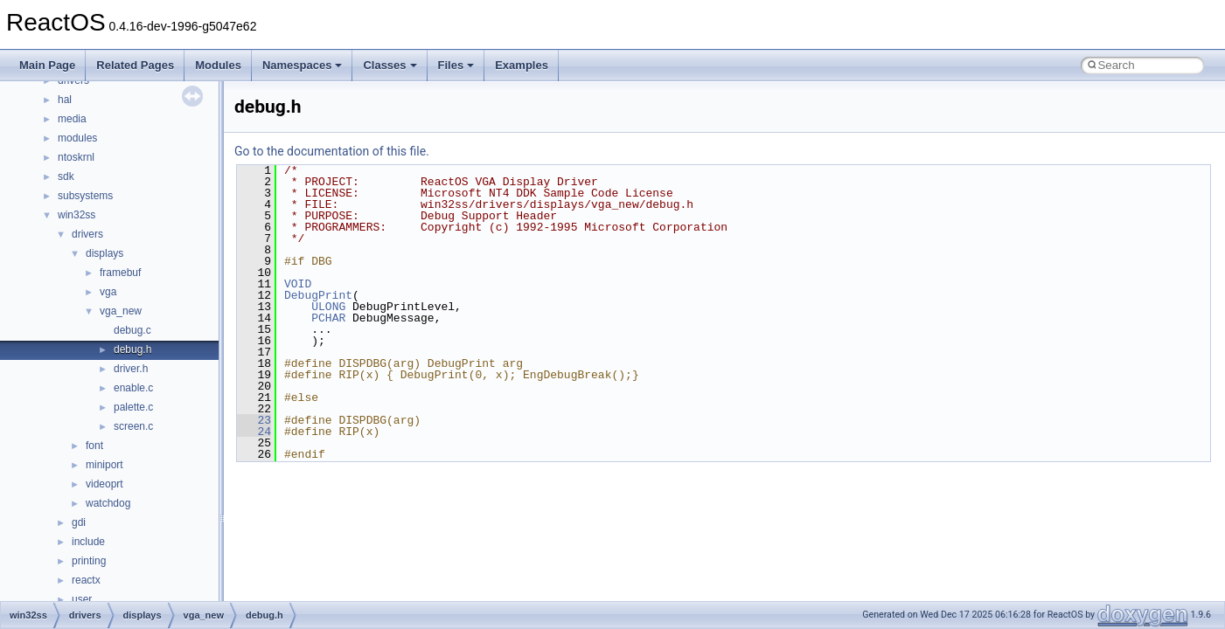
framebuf (120, 272)
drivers (87, 234)
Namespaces (302, 65)
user (82, 599)
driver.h (131, 369)
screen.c (133, 426)
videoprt (104, 484)
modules (77, 138)
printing (89, 561)
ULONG (328, 306)
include (88, 542)
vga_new (121, 311)
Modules (218, 65)
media (72, 119)
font (94, 445)
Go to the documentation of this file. (331, 151)
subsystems (85, 196)
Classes (389, 65)
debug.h (132, 349)
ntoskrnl (76, 157)
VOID (297, 284)
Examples (521, 65)
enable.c (133, 388)
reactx (86, 580)
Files (456, 65)
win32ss (76, 215)
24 (254, 431)
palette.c (133, 407)
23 (254, 420)
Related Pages (135, 65)
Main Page (47, 65)
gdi (79, 522)
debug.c (132, 330)
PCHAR (328, 318)
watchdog (108, 503)
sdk (66, 176)
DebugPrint (318, 295)
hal (65, 99)
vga (108, 292)
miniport (104, 465)
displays (104, 253)
